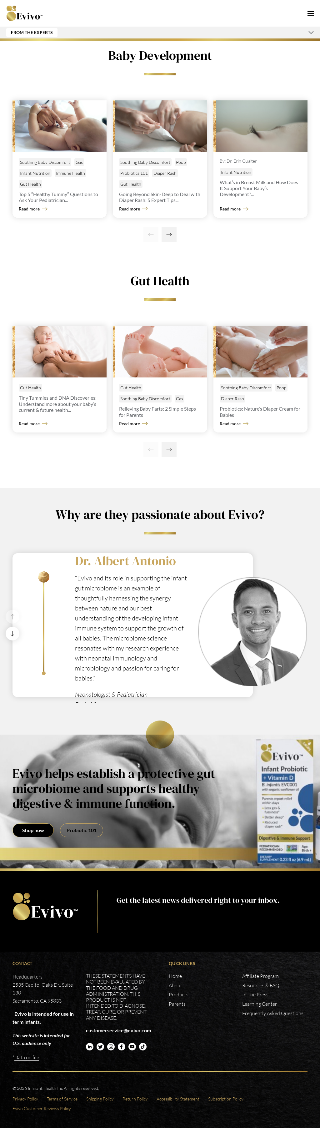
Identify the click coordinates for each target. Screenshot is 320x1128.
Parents (177, 1004)
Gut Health (30, 184)
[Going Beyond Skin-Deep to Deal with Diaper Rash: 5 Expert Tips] (161, 126)
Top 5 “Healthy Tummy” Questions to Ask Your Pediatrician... (58, 197)
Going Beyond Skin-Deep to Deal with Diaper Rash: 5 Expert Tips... (159, 197)
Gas (79, 162)
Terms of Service (62, 1098)
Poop (181, 162)
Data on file (26, 1057)
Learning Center (259, 1004)
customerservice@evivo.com (118, 1030)
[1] (43, 577)
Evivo (24, 13)
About (175, 985)
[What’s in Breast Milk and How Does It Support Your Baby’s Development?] (262, 126)
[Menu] (310, 13)
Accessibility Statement (178, 1098)
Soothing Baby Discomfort (45, 162)
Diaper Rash (165, 173)
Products (178, 994)
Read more (29, 208)
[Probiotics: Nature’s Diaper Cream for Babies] (262, 351)
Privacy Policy (25, 1098)
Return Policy (135, 1098)
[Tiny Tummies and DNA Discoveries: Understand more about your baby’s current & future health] (61, 351)
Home (175, 976)
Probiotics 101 (134, 173)
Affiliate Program (260, 976)
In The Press (255, 994)
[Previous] (150, 234)
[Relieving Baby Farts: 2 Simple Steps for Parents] (161, 351)
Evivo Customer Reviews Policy (41, 1108)
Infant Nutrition (35, 173)
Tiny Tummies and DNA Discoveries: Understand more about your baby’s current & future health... (58, 403)
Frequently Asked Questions (272, 1013)
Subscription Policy (225, 1098)
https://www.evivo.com (45, 907)
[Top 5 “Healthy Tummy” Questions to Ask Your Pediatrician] (61, 126)
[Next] (169, 234)
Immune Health (70, 173)
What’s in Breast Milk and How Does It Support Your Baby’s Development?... (259, 188)
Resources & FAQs (262, 985)
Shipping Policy (100, 1098)
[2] (44, 673)
